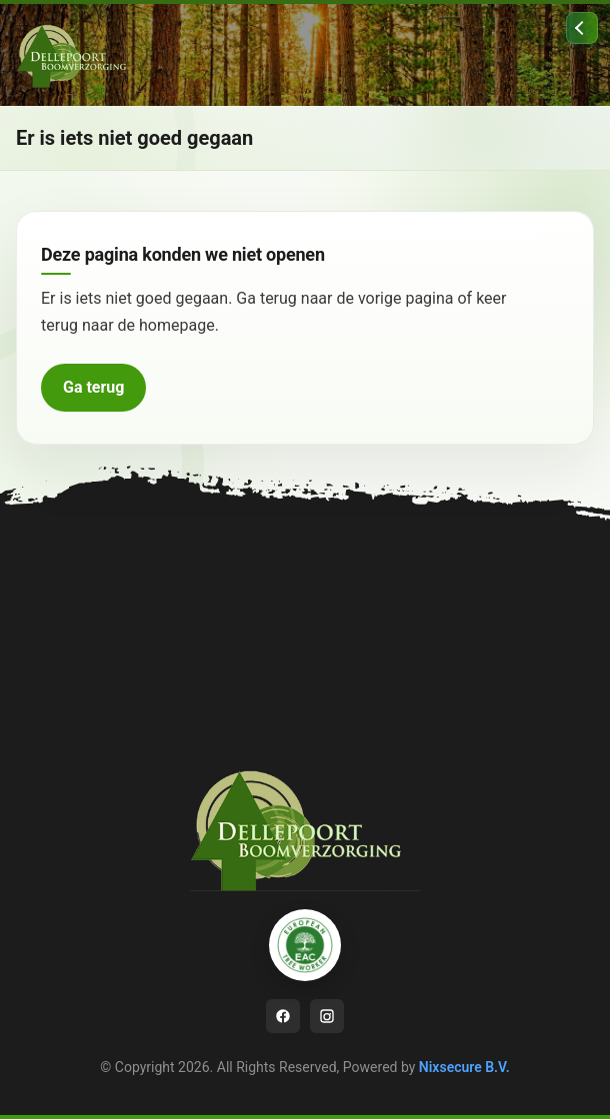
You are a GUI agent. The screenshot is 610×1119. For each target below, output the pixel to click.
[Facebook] (283, 1016)
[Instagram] (327, 1016)
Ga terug (93, 387)
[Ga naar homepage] (76, 55)
